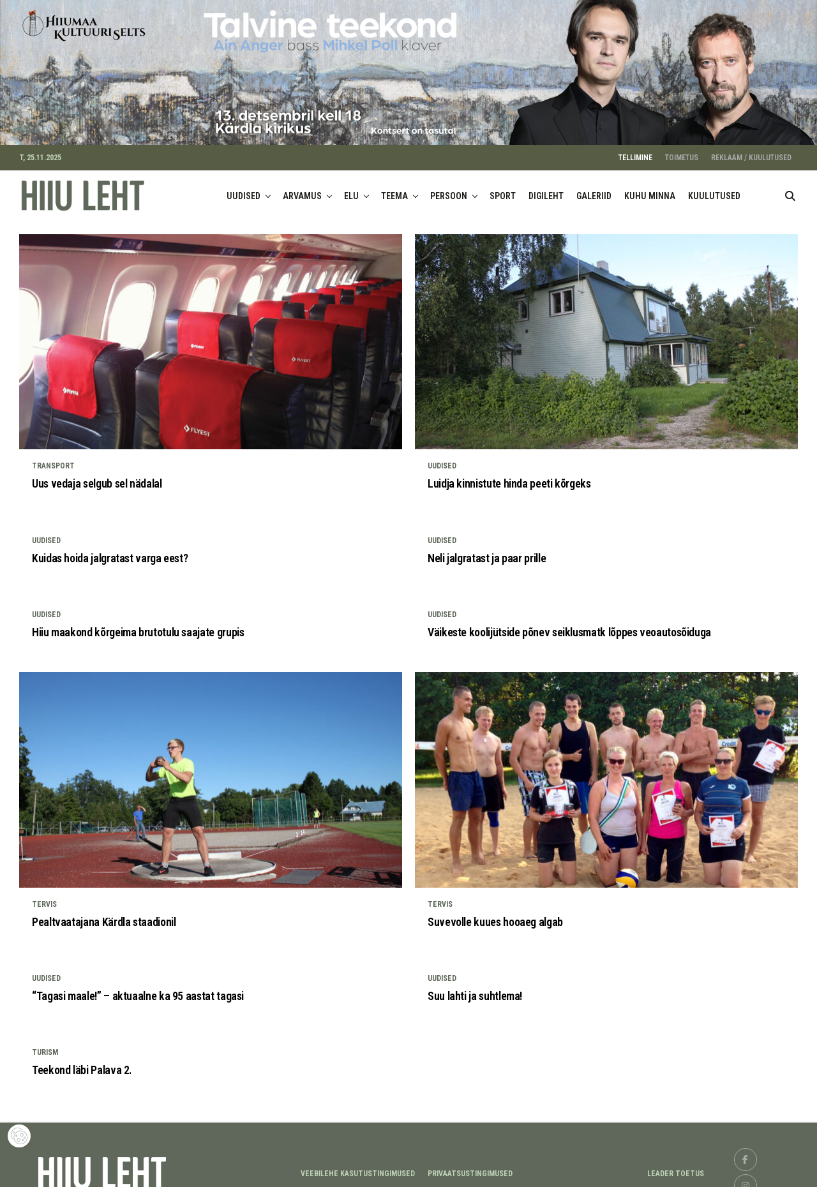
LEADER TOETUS (675, 1165)
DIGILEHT (546, 188)
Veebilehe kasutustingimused (358, 1165)
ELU (351, 188)
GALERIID (593, 188)
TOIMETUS (681, 150)
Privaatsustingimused (470, 1165)
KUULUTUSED (714, 188)
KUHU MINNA (649, 188)
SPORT (503, 188)
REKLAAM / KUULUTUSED (751, 150)
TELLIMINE (635, 150)
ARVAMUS (302, 188)
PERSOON (448, 188)
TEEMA (394, 188)
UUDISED (243, 188)
